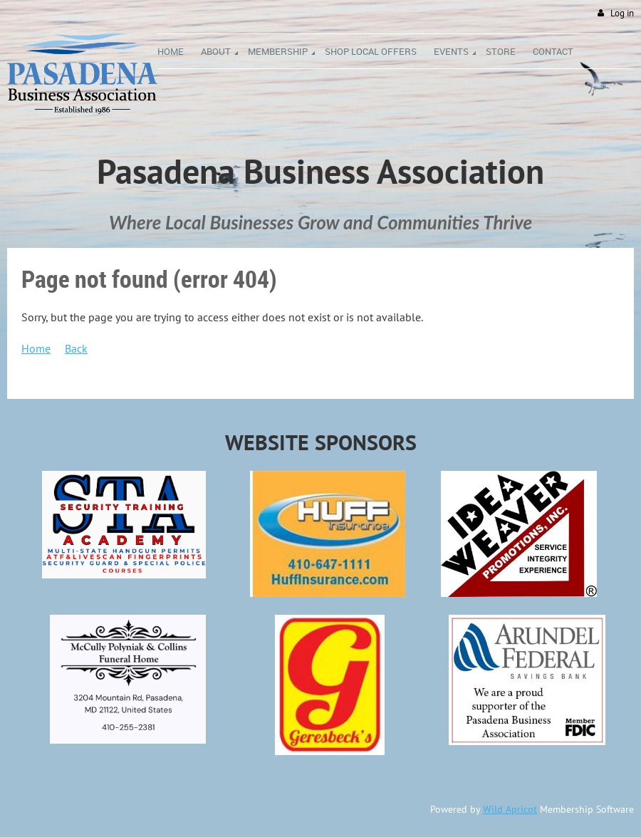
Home (36, 348)
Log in (622, 13)
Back (76, 348)
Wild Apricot (510, 809)
